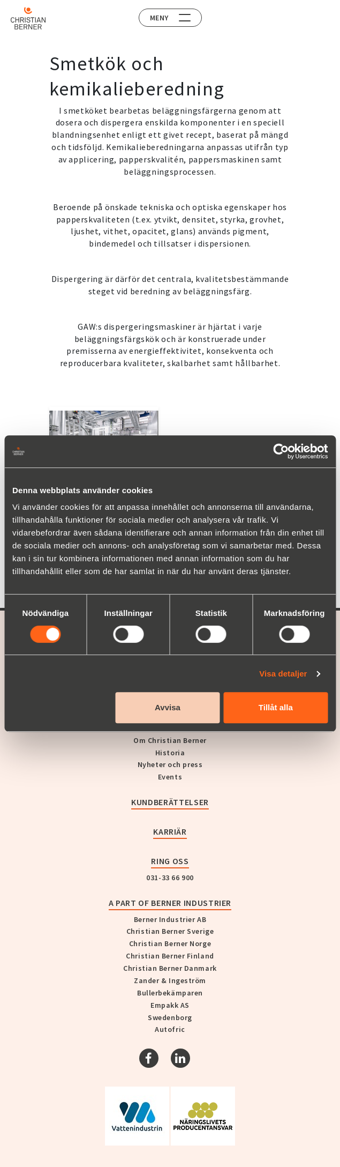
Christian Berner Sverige (170, 931)
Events (170, 777)
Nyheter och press (170, 764)
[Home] (28, 18)
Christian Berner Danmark (169, 968)
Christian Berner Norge (170, 943)
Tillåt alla (276, 707)
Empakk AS (170, 1005)
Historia (170, 752)
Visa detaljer (283, 673)
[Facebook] (148, 1058)
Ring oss (169, 861)
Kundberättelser (170, 802)
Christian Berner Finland (170, 956)
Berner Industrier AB (170, 919)
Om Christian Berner (170, 740)
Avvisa (167, 707)
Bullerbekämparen (170, 993)
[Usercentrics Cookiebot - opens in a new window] (281, 451)
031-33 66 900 (169, 877)
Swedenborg (170, 1017)
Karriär (169, 831)
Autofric (170, 1029)
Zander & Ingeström (170, 980)
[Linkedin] (180, 1058)
